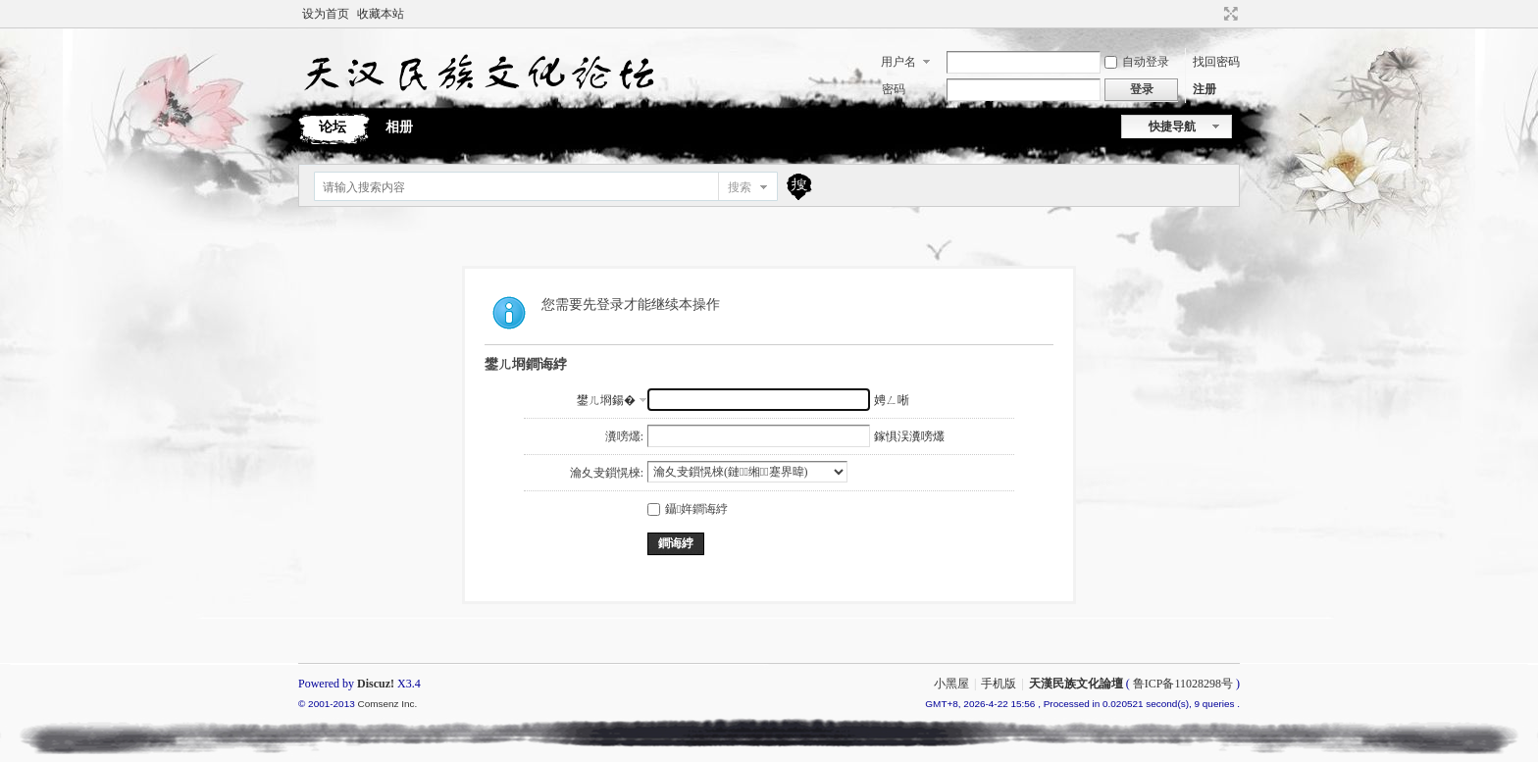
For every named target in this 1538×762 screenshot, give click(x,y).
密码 (893, 89)
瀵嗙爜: (624, 436)
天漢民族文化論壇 (1076, 683)
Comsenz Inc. (387, 703)
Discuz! (375, 683)
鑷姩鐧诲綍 (687, 509)
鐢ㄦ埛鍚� (606, 400)
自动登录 (1136, 62)
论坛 (332, 127)
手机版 (998, 683)
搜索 (739, 187)
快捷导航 (1172, 126)
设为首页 (325, 14)
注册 (1204, 89)
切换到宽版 (1228, 14)
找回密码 (1216, 62)
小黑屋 (951, 683)
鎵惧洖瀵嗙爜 (909, 436)
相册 (399, 127)
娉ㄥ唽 (891, 400)
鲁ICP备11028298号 (1183, 683)
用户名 (898, 62)
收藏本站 (380, 14)
